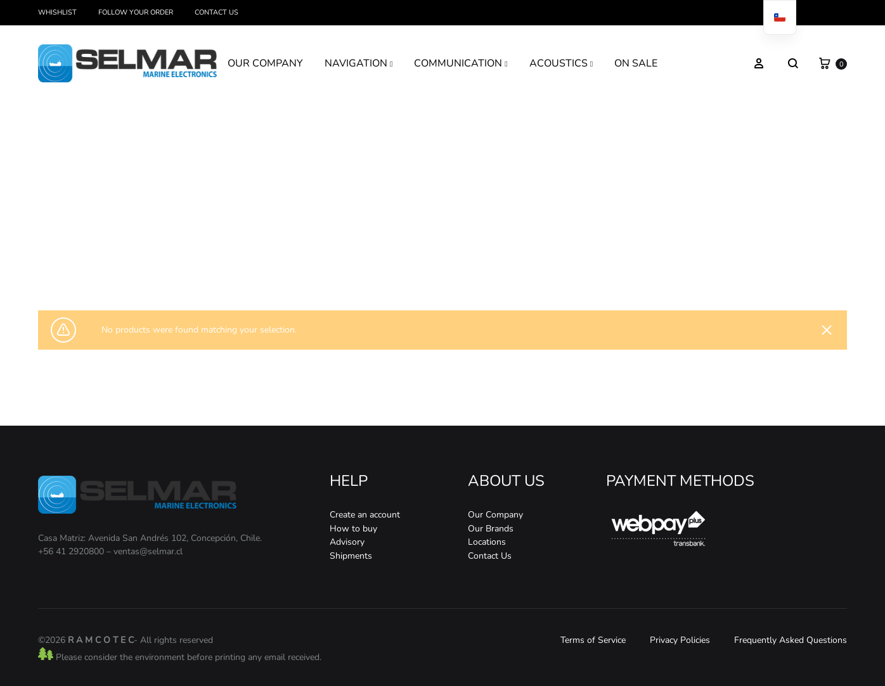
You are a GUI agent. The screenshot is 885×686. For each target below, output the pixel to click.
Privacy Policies (680, 640)
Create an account (365, 515)
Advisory (347, 542)
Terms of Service (593, 640)
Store (395, 264)
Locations (487, 542)
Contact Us (216, 12)
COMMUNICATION (460, 63)
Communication (438, 264)
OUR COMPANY (265, 63)
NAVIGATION (358, 63)
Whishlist (57, 12)
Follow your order (135, 12)
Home (368, 264)
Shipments (351, 556)
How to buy (353, 529)
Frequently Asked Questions (790, 640)
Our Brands (491, 529)
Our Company (495, 515)
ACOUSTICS (561, 63)
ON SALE (635, 63)
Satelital (485, 264)
